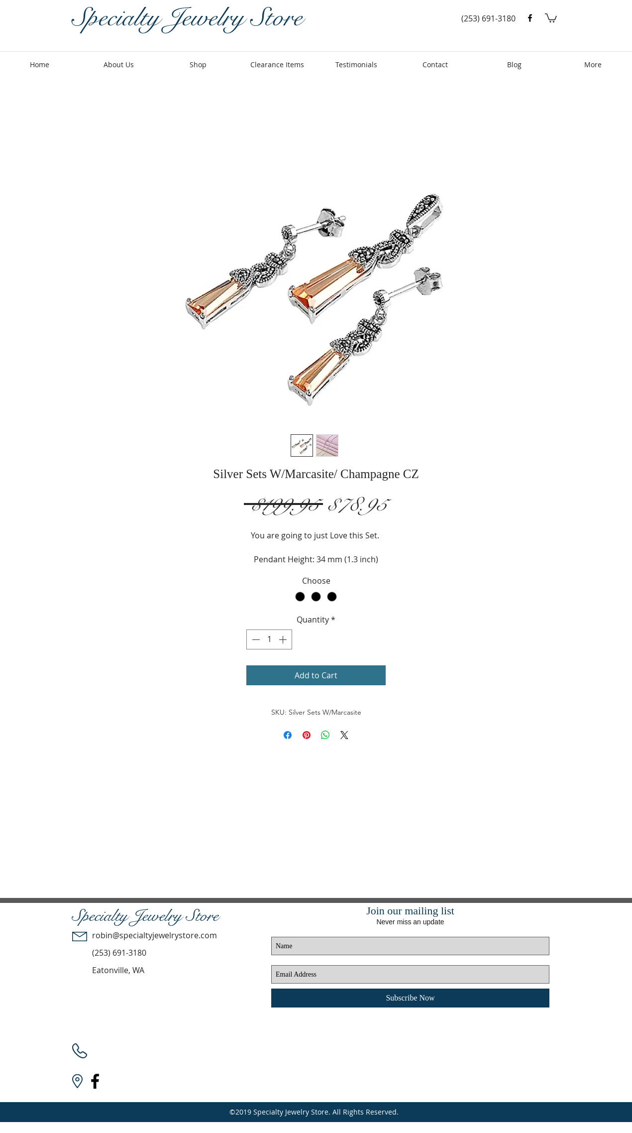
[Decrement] (255, 639)
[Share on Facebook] (288, 735)
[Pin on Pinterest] (307, 735)
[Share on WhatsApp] (325, 735)
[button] (551, 17)
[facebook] (530, 18)
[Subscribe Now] (410, 998)
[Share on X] (344, 735)
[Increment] (284, 639)
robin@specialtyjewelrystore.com (154, 935)
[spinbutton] (269, 639)
